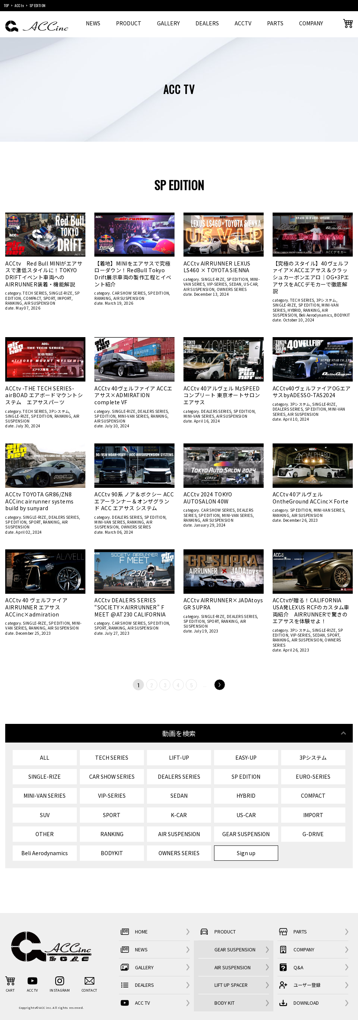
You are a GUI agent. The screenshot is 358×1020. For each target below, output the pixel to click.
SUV (45, 815)
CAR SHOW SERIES (129, 293)
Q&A (290, 967)
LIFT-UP (179, 757)
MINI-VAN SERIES (133, 416)
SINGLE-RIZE (60, 293)
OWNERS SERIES (232, 289)
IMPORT (64, 298)
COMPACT (32, 298)
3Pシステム (326, 300)
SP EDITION (158, 293)
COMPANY (311, 23)
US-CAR (250, 284)
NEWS (93, 23)
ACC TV (134, 1003)
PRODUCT (128, 23)
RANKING (13, 303)
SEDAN (235, 284)
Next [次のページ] (219, 685)
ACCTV (243, 23)
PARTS (275, 23)
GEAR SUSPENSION (246, 834)
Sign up (246, 853)
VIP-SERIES (217, 284)
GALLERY (168, 23)
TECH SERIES (35, 293)
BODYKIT (342, 315)
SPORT (49, 298)
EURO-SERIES (313, 776)
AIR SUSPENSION (39, 303)
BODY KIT (224, 1002)
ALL (44, 757)
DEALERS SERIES (153, 411)
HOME (133, 932)
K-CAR (179, 815)
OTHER (44, 834)
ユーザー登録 (298, 985)
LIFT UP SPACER (231, 985)
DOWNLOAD (298, 1003)
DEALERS (207, 23)
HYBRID (294, 310)
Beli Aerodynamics (315, 315)
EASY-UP (246, 757)
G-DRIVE (313, 834)
